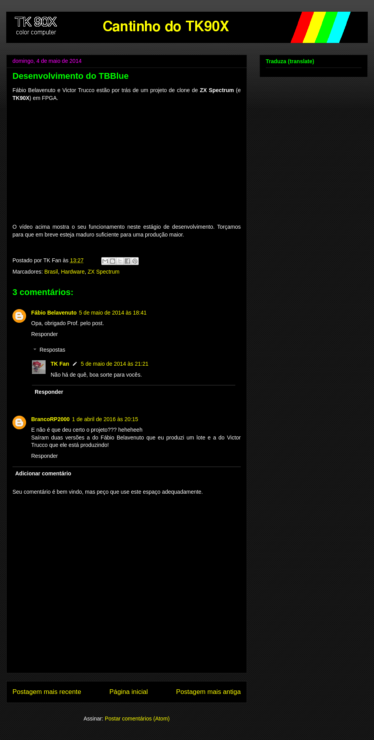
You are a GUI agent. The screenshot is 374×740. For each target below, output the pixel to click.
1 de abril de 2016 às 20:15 (105, 419)
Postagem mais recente (46, 692)
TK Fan (60, 364)
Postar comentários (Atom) (137, 718)
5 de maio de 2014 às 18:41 (113, 313)
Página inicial (128, 692)
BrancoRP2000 (50, 419)
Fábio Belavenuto (54, 313)
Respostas (52, 350)
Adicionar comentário (43, 473)
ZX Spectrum (104, 272)
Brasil (51, 272)
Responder (44, 334)
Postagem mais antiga (208, 692)
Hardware (73, 272)
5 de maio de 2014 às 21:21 (114, 364)
